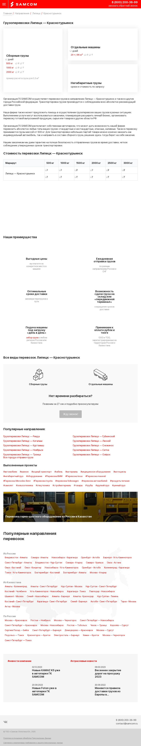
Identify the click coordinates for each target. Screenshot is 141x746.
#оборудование (34, 476)
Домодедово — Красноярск (79, 630)
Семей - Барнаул (79, 601)
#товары (78, 485)
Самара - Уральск (94, 562)
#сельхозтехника (24, 485)
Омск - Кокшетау (33, 567)
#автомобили (10, 472)
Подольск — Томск (14, 635)
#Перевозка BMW (53, 476)
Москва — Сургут (105, 630)
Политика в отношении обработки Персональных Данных (27, 738)
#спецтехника (43, 485)
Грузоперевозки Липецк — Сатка (91, 450)
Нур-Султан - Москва (71, 586)
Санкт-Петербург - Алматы (18, 562)
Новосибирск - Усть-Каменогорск (61, 567)
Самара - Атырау (74, 562)
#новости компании (19, 661)
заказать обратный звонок (123, 6)
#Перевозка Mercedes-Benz (17, 481)
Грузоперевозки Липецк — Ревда (21, 436)
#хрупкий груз (102, 485)
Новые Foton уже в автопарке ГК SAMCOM (44, 691)
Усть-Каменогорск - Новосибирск (47, 591)
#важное (24, 472)
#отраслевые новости (83, 661)
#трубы (89, 485)
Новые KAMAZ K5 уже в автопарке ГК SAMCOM (46, 673)
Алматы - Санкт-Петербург (44, 586)
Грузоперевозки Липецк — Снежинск (93, 445)
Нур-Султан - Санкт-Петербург (101, 586)
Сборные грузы (17, 56)
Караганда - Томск (76, 591)
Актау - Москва (12, 606)
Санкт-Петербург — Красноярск (21, 625)
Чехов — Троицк (98, 625)
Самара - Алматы (39, 557)
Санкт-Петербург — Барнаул (46, 630)
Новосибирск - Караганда (64, 557)
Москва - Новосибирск (52, 625)
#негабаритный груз (13, 476)
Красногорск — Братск (38, 635)
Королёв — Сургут (119, 625)
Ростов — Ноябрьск (41, 620)
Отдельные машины (85, 47)
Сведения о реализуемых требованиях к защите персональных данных (33, 743)
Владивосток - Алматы (16, 557)
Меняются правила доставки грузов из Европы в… (107, 691)
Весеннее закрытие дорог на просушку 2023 (108, 673)
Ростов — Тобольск (77, 625)
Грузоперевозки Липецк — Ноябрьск (23, 450)
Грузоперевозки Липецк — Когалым (22, 441)
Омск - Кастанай (13, 567)
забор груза (32, 337)
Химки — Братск (91, 635)
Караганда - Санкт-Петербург (52, 601)
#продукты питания (119, 481)
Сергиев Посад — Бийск (17, 630)
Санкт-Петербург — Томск (18, 640)
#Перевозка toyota (43, 481)
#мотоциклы (119, 472)
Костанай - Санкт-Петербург (19, 601)
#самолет (8, 485)
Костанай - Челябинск (16, 591)
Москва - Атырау (98, 572)
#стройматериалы (62, 485)
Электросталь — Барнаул (66, 635)
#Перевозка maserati (96, 476)
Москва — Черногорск (65, 620)
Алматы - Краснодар (83, 596)
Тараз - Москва (128, 601)
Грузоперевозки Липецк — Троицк (22, 454)
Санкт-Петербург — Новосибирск (97, 620)
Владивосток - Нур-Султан (48, 562)
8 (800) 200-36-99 (125, 2)
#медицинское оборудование (96, 472)
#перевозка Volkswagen (67, 481)
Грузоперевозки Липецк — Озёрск (91, 454)
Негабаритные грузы (86, 83)
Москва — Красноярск (16, 620)
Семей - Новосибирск (38, 596)
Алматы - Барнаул (61, 596)
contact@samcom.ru (127, 723)
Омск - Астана (114, 562)
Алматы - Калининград (16, 586)
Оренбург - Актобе (90, 557)
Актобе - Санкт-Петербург (104, 601)
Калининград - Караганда (116, 567)
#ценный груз (118, 485)
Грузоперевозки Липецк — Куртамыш (23, 445)
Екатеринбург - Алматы (74, 572)
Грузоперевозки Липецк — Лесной (92, 441)
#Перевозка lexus (74, 476)
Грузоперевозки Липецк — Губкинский (94, 436)
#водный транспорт (41, 472)
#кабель (58, 472)
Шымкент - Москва (14, 596)
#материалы (71, 472)
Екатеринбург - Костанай (47, 572)
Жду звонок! (70, 414)
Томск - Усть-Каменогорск (18, 572)
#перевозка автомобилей (94, 481)
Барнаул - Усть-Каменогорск (117, 557)
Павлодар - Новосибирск (102, 591)
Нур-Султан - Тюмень (107, 596)
